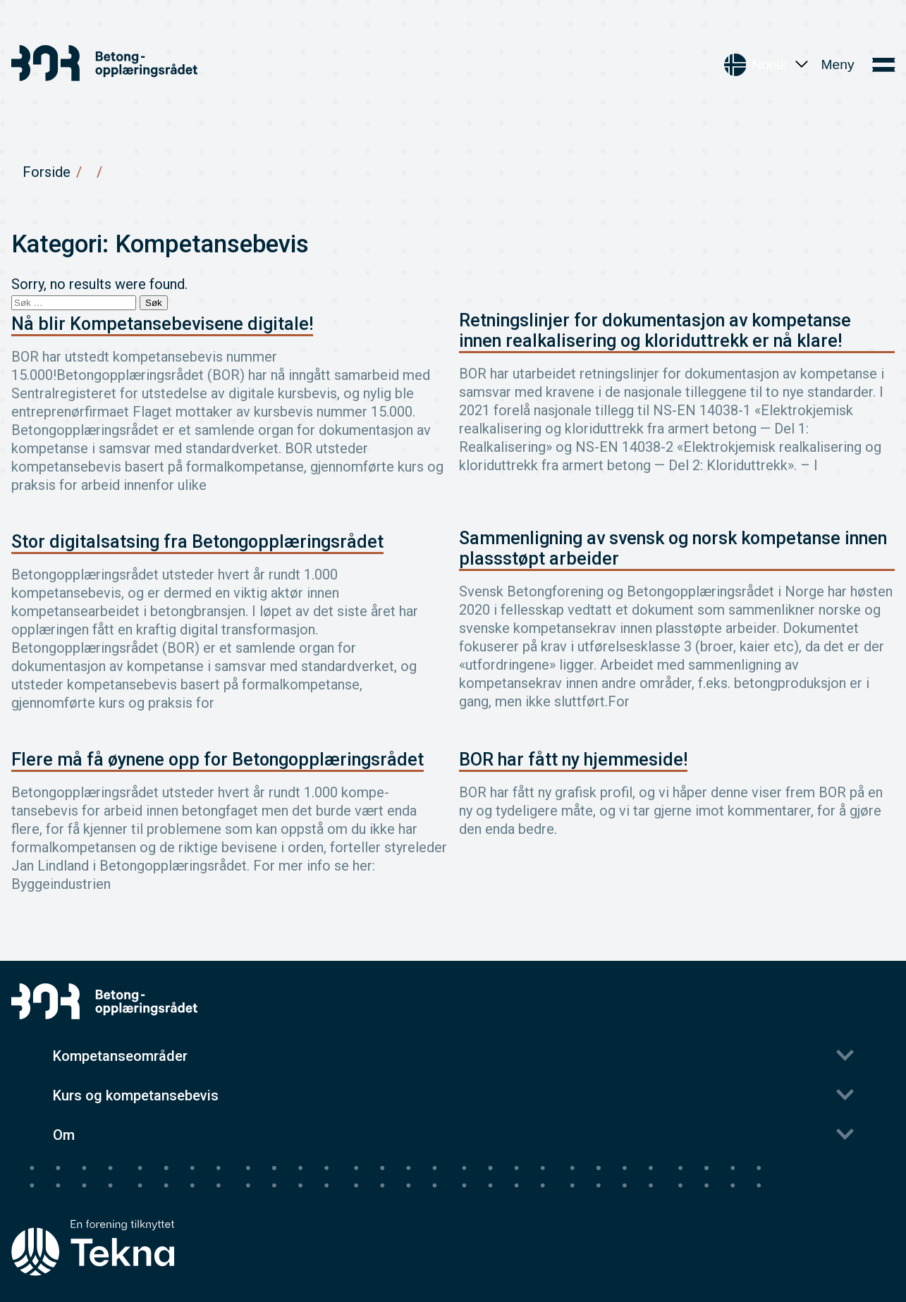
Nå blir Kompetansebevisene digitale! (162, 324)
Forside (47, 172)
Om (64, 1134)
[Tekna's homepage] (92, 1221)
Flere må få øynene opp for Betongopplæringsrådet (217, 759)
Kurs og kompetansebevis (136, 1095)
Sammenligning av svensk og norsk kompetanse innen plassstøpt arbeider (673, 548)
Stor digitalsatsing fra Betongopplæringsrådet (197, 542)
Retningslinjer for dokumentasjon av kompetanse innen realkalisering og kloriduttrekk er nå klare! (655, 330)
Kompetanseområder (120, 1056)
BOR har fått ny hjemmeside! (573, 759)
